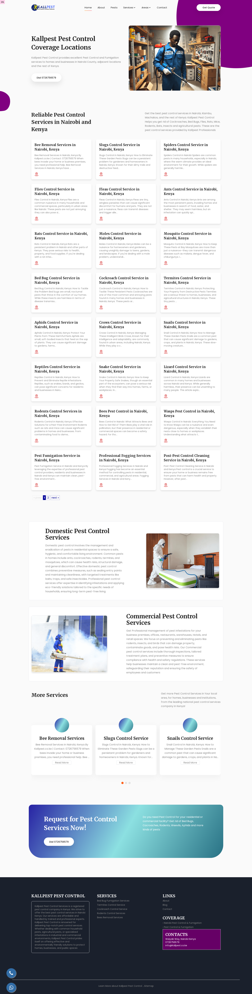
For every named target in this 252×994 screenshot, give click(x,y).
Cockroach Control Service (112, 909)
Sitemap (149, 986)
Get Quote (209, 7)
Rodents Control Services (111, 913)
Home (88, 7)
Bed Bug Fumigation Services (113, 900)
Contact (162, 7)
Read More (62, 762)
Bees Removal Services (110, 917)
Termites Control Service (111, 904)
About (101, 7)
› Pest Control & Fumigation (178, 927)
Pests (114, 7)
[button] (122, 783)
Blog (165, 904)
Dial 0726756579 (46, 77)
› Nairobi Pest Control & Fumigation (182, 923)
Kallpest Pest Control (46, 922)
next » (55, 497)
